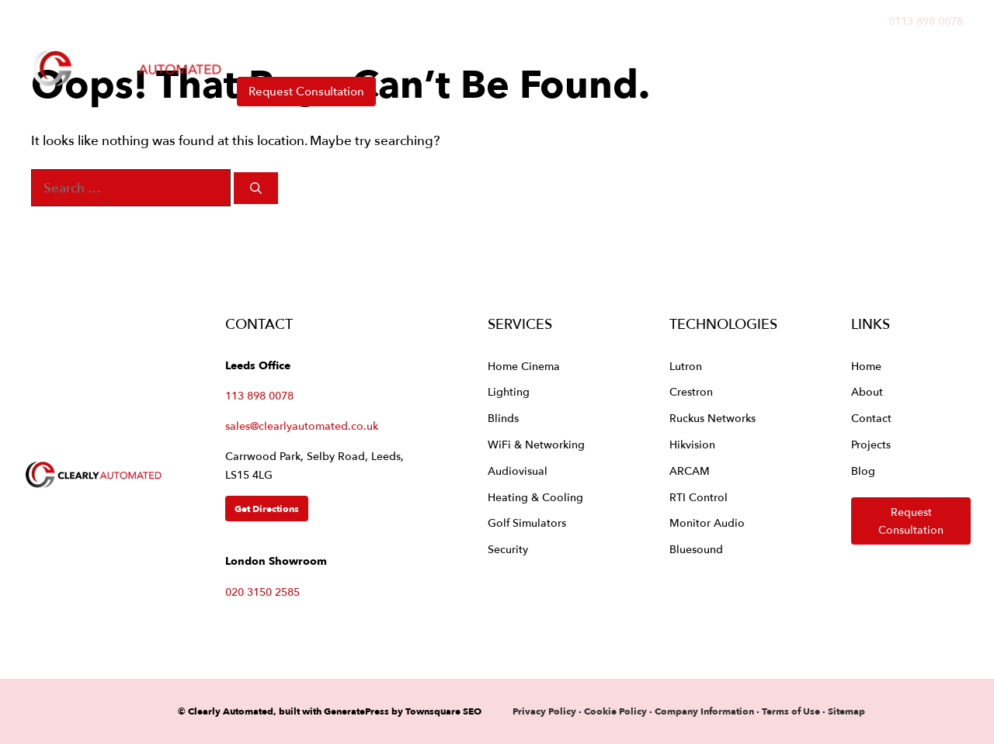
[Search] (256, 188)
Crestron (691, 391)
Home (256, 53)
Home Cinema (524, 366)
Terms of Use (791, 711)
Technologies (481, 53)
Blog (863, 470)
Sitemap (846, 711)
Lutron (685, 366)
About (695, 53)
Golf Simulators (527, 522)
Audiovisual (517, 470)
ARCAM (689, 470)
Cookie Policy (615, 711)
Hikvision (692, 444)
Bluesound (696, 549)
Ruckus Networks (712, 418)
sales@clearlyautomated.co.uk (301, 425)
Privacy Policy (546, 711)
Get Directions (267, 508)
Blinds (503, 418)
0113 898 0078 (925, 20)
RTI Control (698, 497)
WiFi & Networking (536, 444)
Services (353, 53)
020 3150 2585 (262, 591)
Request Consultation (306, 91)
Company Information (704, 711)
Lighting (509, 391)
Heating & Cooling (535, 497)
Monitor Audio (707, 522)
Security (508, 549)
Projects (594, 53)
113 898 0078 (259, 395)
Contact (779, 53)
